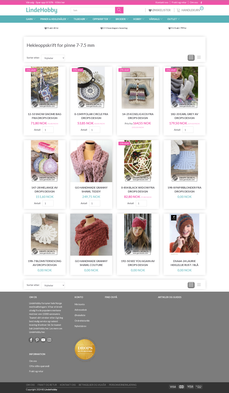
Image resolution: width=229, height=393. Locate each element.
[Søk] (119, 10)
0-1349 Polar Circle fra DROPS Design (91, 116)
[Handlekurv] (189, 9)
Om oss (194, 2)
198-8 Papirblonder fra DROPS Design (184, 189)
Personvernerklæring (122, 385)
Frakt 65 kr (53, 28)
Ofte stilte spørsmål (39, 366)
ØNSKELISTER (160, 10)
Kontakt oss (161, 2)
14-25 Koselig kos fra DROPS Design (137, 116)
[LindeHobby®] (41, 9)
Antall (37, 129)
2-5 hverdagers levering (115, 28)
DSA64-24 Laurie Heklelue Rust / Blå (184, 263)
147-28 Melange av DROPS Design (44, 189)
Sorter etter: (33, 57)
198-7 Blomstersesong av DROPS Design (44, 263)
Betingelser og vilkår (92, 385)
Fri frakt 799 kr (179, 28)
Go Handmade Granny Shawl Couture (91, 263)
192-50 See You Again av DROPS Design (138, 263)
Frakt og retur (179, 2)
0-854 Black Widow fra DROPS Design (138, 189)
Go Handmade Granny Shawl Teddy (91, 189)
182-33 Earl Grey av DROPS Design (184, 116)
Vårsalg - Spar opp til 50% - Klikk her (45, 2)
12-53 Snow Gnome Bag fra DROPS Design (44, 116)
